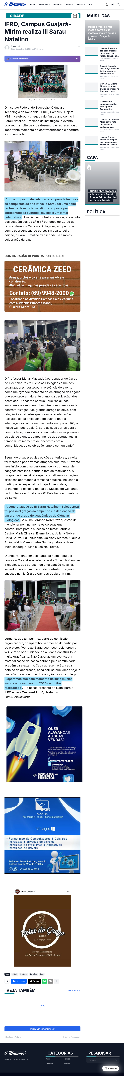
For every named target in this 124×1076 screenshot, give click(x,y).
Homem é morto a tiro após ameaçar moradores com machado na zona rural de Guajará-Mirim (108, 52)
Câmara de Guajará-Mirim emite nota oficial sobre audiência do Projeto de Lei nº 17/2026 (109, 123)
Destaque (23, 974)
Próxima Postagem (71, 1037)
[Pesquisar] (117, 4)
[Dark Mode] (111, 4)
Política (57, 4)
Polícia (80, 4)
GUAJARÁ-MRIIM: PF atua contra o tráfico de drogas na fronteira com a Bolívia (109, 88)
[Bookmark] (75, 16)
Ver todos (73, 991)
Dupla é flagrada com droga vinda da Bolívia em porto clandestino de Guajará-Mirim (109, 70)
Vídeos (67, 1063)
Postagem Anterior (14, 1037)
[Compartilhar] (77, 47)
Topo (42, 974)
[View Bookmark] (107, 5)
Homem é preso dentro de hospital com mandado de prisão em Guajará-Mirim (109, 141)
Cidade (17, 16)
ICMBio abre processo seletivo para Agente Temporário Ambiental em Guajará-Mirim (108, 105)
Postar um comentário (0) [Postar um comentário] (42, 1029)
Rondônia (43, 4)
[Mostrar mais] (56, 981)
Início (32, 4)
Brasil (68, 4)
